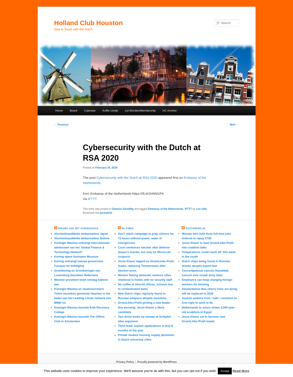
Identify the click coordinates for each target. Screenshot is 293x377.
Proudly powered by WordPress (157, 361)
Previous (61, 124)
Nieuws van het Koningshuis (78, 228)
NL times (128, 228)
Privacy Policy (125, 361)
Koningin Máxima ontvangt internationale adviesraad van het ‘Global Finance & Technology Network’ (82, 247)
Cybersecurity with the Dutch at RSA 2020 (127, 177)
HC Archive (170, 110)
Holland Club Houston (88, 22)
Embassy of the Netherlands (165, 208)
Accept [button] (224, 371)
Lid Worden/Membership (140, 110)
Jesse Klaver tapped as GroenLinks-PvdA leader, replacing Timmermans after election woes (146, 266)
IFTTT (92, 199)
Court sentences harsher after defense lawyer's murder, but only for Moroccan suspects (144, 252)
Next (234, 124)
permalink (106, 212)
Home (59, 110)
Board (73, 110)
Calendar (90, 110)
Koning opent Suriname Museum (76, 256)
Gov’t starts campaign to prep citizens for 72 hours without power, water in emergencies (146, 238)
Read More (241, 371)
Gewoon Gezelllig (123, 208)
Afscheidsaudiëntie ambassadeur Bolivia (81, 238)
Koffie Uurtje (110, 110)
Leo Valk (201, 208)
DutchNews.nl (196, 228)
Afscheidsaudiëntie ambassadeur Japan (81, 233)
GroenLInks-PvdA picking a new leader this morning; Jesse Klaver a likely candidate (144, 307)
